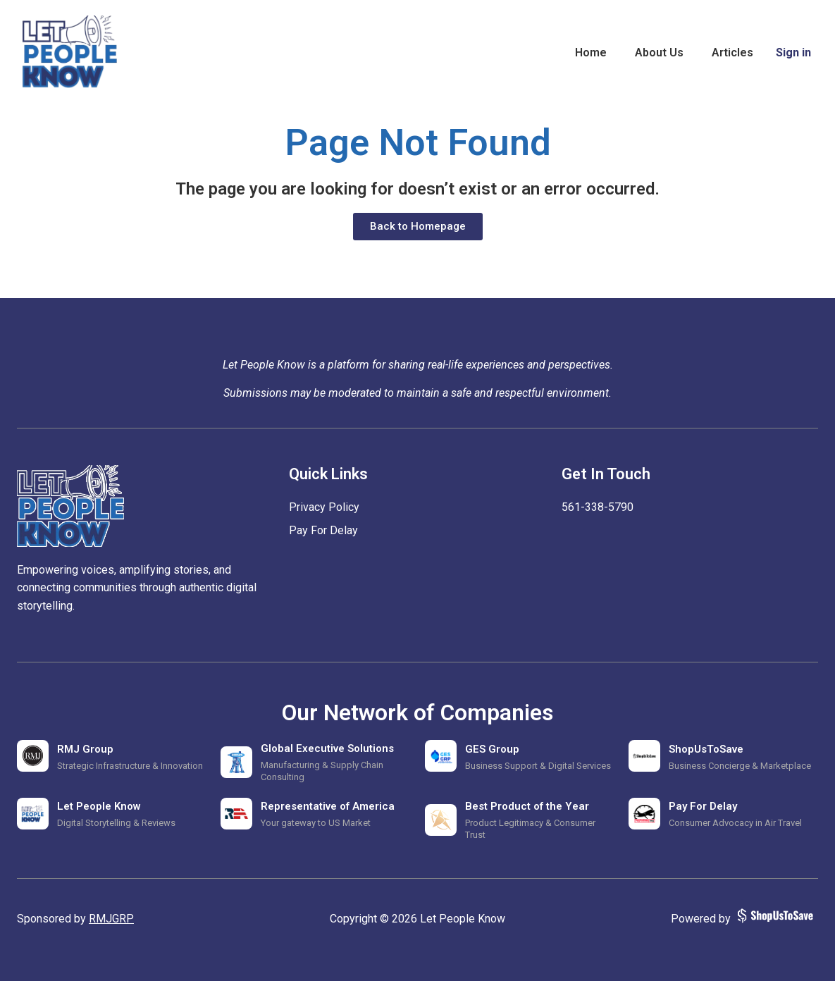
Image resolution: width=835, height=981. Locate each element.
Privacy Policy (324, 507)
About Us (659, 52)
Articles (732, 52)
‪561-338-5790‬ (597, 507)
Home (591, 52)
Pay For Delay (323, 530)
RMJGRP (111, 918)
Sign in (793, 52)
